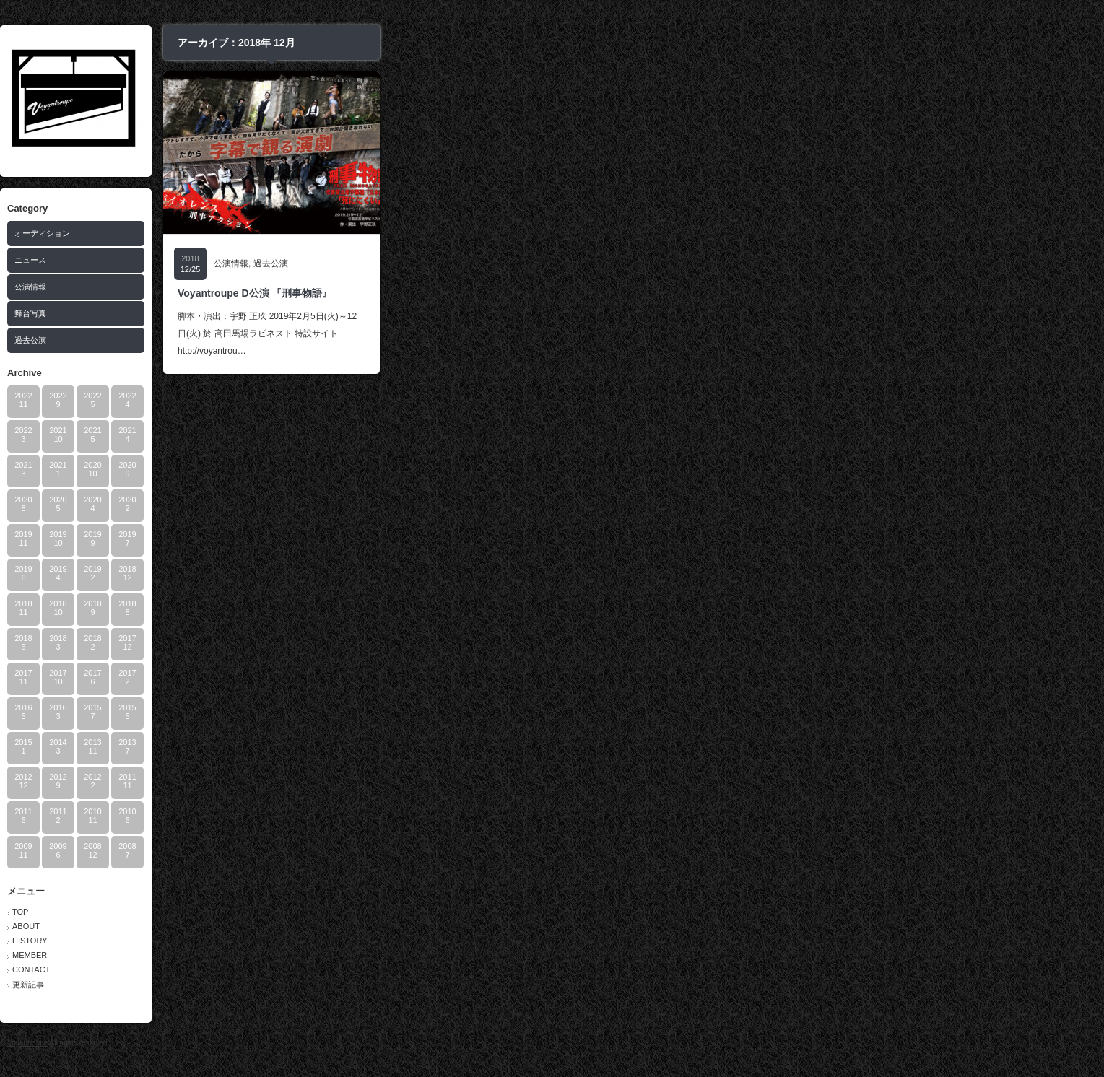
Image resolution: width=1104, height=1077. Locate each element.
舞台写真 (390, 313)
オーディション (402, 233)
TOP (380, 911)
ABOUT (385, 926)
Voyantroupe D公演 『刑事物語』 (614, 293)
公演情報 (390, 286)
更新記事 (388, 984)
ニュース (390, 260)
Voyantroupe (387, 1043)
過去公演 (390, 340)
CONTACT (390, 969)
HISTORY (389, 940)
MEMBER (389, 955)
